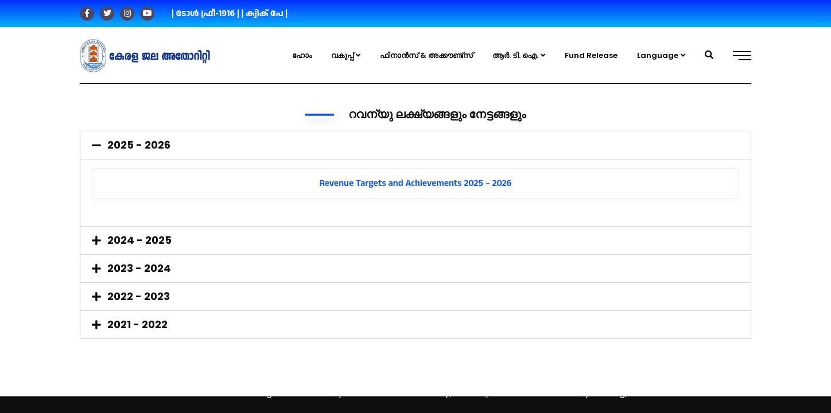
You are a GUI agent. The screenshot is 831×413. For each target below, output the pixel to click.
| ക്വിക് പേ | (264, 13)
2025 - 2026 (138, 145)
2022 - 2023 (138, 296)
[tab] (415, 145)
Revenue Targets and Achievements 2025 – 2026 (415, 183)
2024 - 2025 (139, 240)
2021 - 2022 (137, 324)
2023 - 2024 (139, 268)
